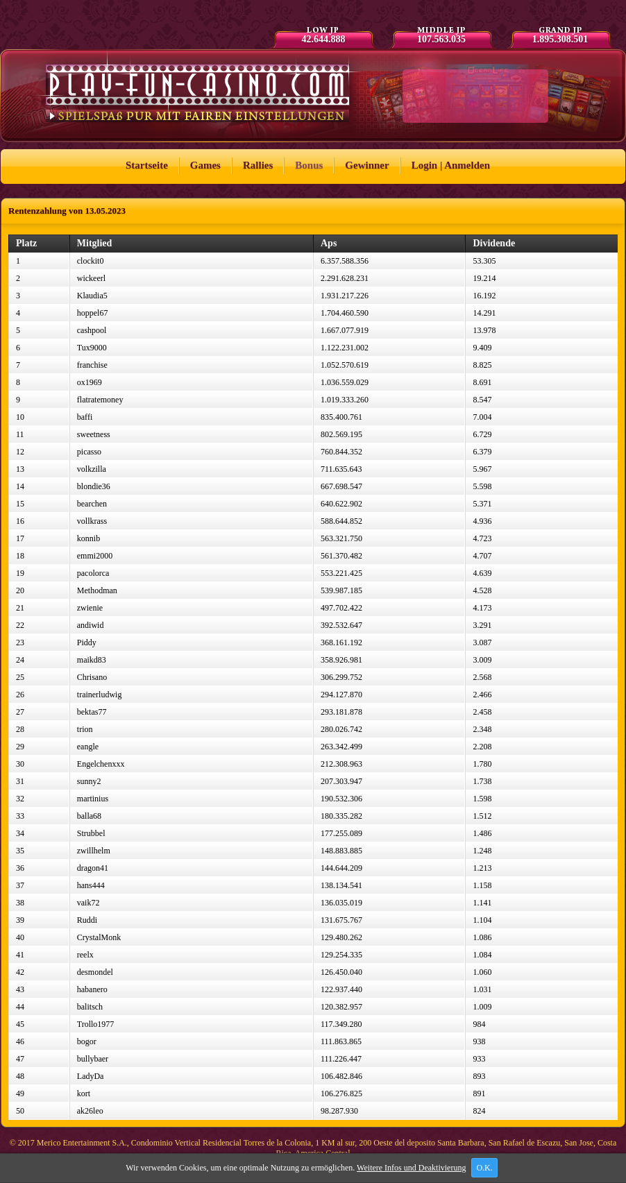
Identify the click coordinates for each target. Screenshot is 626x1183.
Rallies (258, 165)
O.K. (485, 1168)
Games (205, 165)
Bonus (309, 165)
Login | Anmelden (451, 165)
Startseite (147, 165)
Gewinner (367, 165)
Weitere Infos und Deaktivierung (411, 1168)
